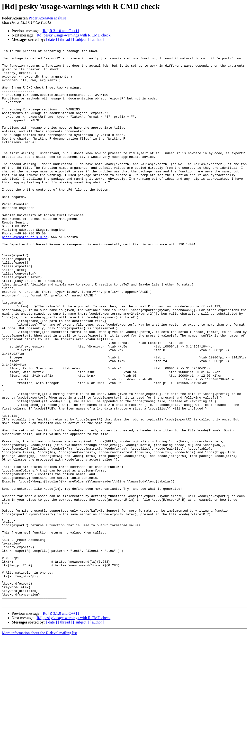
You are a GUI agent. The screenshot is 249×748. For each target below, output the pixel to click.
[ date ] (51, 39)
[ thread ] (65, 39)
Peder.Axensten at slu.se (48, 18)
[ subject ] (81, 39)
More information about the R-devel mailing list (39, 744)
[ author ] (97, 39)
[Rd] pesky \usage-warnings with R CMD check (73, 35)
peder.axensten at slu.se (24, 275)
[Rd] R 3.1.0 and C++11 (60, 31)
